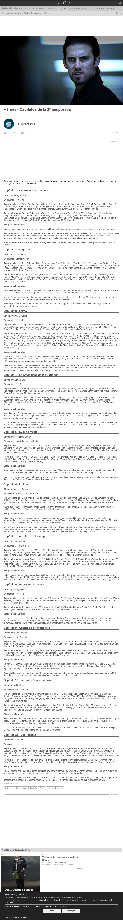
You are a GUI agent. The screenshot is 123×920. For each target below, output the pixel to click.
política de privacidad (43, 900)
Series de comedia (57, 8)
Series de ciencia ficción (81, 8)
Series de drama (36, 8)
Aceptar (52, 911)
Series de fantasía (105, 8)
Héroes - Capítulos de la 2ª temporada (37, 109)
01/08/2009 (47, 862)
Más (118, 13)
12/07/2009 (11, 133)
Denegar (71, 911)
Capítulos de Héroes (55, 788)
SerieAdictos (60, 862)
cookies (59, 900)
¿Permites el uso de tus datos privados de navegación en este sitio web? (36, 906)
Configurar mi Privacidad (18, 917)
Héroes (41, 788)
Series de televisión (12, 8)
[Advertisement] (61, 26)
